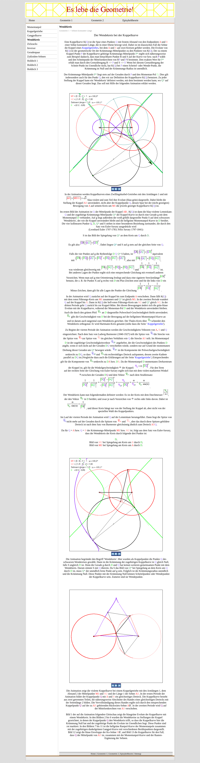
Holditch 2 (32, 65)
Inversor (31, 48)
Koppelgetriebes (90, 47)
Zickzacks (32, 44)
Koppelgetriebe (155, 324)
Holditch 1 (32, 60)
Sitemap (138, 754)
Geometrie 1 (66, 20)
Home (32, 20)
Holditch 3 (32, 69)
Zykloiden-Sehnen (36, 56)
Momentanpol (34, 27)
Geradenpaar (33, 52)
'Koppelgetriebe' (143, 357)
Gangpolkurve (34, 35)
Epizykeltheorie (130, 20)
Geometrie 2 (97, 20)
